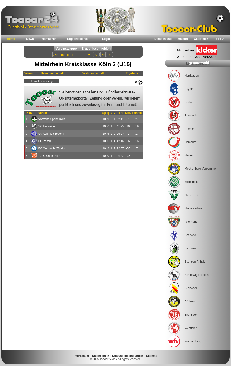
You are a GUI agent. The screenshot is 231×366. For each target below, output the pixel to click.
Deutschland (163, 39)
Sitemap (151, 355)
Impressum (81, 355)
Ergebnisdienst (77, 39)
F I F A (220, 39)
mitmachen (48, 39)
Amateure (181, 39)
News (30, 39)
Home (11, 39)
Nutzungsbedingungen (127, 355)
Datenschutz (100, 355)
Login (106, 39)
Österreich (201, 39)
